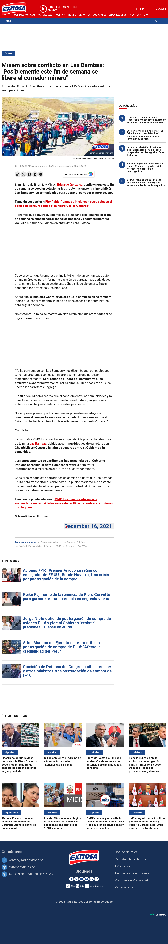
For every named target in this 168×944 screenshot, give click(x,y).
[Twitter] (76, 879)
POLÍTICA (82, 546)
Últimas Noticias (24, 14)
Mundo (72, 14)
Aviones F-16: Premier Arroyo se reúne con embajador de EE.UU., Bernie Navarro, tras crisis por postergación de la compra (66, 574)
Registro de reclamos (130, 859)
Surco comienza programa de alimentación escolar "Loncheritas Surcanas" (62, 761)
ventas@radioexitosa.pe (26, 860)
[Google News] (91, 879)
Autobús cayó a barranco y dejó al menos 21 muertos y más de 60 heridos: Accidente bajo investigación (145, 167)
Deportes (85, 14)
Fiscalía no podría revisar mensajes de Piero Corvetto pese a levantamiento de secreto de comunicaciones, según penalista (19, 765)
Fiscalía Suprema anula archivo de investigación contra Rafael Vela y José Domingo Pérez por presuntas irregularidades (145, 765)
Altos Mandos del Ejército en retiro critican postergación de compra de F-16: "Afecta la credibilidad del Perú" (62, 647)
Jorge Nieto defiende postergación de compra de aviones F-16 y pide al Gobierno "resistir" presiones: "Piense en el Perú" (67, 622)
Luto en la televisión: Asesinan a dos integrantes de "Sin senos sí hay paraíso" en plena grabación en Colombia (146, 151)
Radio (33, 27)
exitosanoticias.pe (22, 867)
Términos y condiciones (132, 873)
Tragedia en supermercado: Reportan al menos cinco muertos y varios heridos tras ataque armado (146, 120)
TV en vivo (122, 866)
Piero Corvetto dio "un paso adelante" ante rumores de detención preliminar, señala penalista (104, 763)
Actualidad (45, 14)
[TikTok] (96, 879)
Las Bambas (69, 542)
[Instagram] (86, 879)
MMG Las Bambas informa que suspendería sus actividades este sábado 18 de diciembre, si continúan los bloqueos (64, 503)
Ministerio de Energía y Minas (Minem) (34, 546)
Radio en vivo (124, 887)
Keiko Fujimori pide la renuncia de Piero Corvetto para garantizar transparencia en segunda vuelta (66, 596)
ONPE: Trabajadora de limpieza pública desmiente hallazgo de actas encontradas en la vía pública (146, 183)
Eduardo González (49, 542)
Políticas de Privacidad (131, 880)
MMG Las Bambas (65, 546)
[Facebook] (71, 879)
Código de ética (126, 852)
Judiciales (99, 14)
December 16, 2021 (88, 526)
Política (60, 14)
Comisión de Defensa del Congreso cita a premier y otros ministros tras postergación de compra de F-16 (67, 671)
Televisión (20, 27)
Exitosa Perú (140, 14)
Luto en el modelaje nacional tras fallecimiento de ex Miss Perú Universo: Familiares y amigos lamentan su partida (145, 135)
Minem (82, 542)
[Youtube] (81, 879)
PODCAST (160, 8)
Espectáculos (117, 14)
